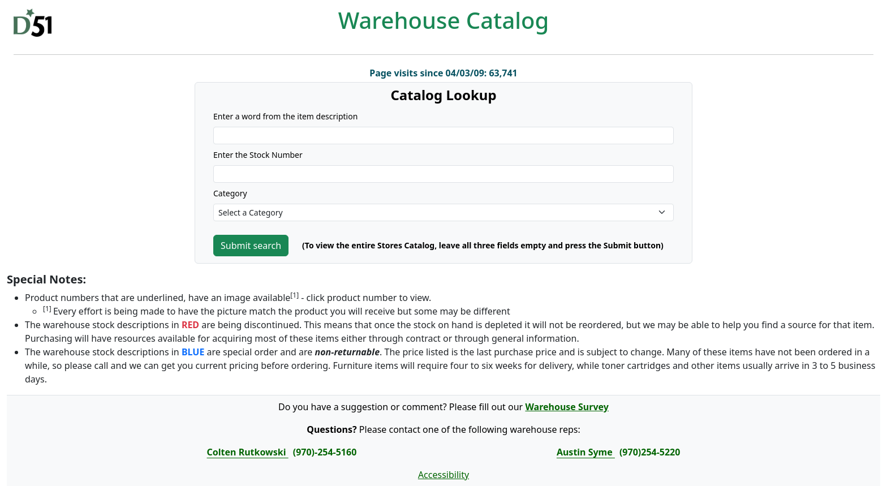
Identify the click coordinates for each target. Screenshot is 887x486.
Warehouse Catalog (443, 20)
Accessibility (443, 474)
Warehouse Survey (567, 407)
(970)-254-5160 (325, 452)
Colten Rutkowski (248, 452)
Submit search (251, 245)
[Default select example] (443, 212)
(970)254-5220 (650, 452)
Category (230, 193)
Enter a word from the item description (285, 116)
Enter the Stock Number (258, 154)
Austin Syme (586, 452)
